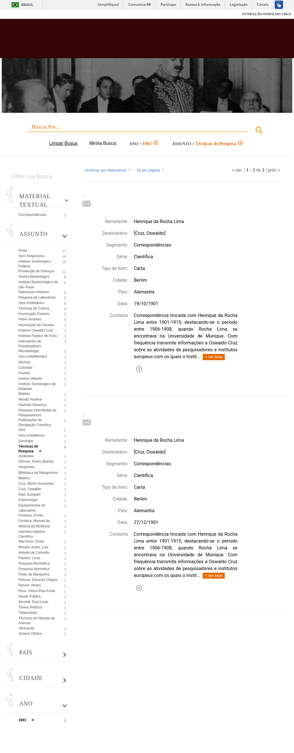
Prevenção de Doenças (36, 271)
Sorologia (25, 441)
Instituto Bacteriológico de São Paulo (38, 284)
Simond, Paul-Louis (33, 602)
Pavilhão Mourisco (32, 405)
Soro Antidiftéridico (32, 356)
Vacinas (24, 362)
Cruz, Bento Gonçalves (36, 484)
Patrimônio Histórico (33, 292)
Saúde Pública (29, 596)
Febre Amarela (29, 319)
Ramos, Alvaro (29, 585)
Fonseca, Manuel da (34, 521)
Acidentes (26, 456)
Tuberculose (27, 613)
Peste (22, 251)
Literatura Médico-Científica (32, 534)
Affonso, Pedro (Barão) (36, 462)
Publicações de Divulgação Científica (34, 422)
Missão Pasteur (30, 399)
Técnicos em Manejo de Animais (36, 620)
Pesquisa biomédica (33, 569)
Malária (24, 394)
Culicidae (25, 368)
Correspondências (32, 215)
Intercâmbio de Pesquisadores (29, 343)
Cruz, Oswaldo (29, 489)
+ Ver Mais (214, 357)
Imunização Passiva (33, 314)
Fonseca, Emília (30, 515)
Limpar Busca (63, 143)
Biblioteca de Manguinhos (38, 473)
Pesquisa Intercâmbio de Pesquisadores (37, 412)
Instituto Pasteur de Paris (37, 336)
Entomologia (28, 500)
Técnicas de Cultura (33, 308)
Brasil (27, 4)
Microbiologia (28, 351)
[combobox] (147, 131)
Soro (22, 430)
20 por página (151, 170)
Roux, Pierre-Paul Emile (36, 591)
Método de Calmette (33, 553)
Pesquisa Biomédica (34, 563)
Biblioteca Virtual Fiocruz (126, 41)
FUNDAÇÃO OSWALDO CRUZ (266, 14)
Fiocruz (17, 14)
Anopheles (26, 467)
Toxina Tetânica (30, 607)
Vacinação (26, 628)
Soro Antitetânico (31, 303)
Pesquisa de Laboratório (37, 297)
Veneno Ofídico (30, 634)
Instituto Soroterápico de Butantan (37, 386)
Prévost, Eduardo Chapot (37, 580)
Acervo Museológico (33, 277)
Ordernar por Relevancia (107, 170)
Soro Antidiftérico (31, 435)
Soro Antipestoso (31, 256)
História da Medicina (34, 526)
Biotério (24, 478)
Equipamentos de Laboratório (31, 507)
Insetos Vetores (30, 378)
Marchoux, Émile (31, 541)
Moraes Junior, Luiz (33, 547)
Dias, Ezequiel (29, 494)
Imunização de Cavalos (36, 325)
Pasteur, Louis (29, 558)
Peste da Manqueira (33, 574)
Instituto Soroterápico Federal (34, 263)
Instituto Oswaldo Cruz (35, 330)
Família (24, 373)
